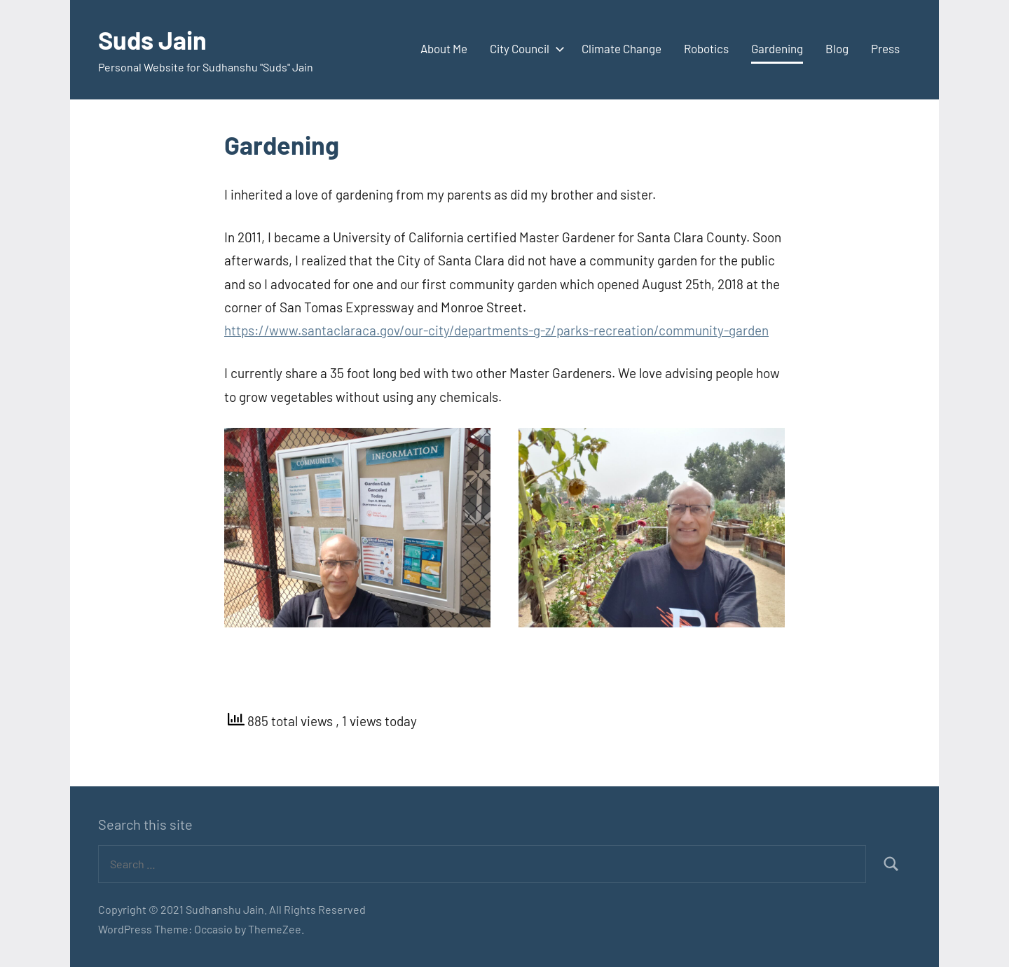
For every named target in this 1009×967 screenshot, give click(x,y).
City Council (524, 48)
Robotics (706, 48)
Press (885, 48)
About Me (443, 48)
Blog (837, 48)
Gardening (777, 48)
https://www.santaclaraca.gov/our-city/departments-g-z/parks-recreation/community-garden (496, 330)
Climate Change (621, 48)
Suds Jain (152, 40)
